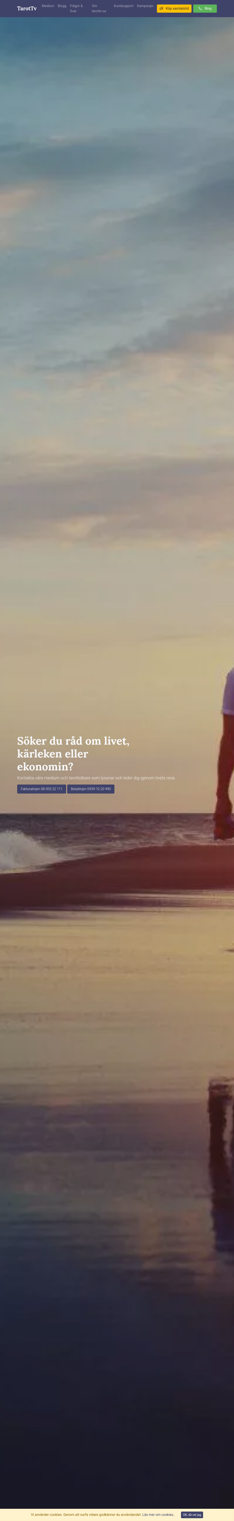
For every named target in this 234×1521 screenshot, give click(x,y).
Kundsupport (124, 6)
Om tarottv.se (99, 8)
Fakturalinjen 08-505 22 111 (41, 789)
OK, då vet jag (192, 1514)
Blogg (62, 6)
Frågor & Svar (76, 8)
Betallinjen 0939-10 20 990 (91, 789)
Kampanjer (145, 6)
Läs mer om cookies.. (158, 1515)
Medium (48, 6)
